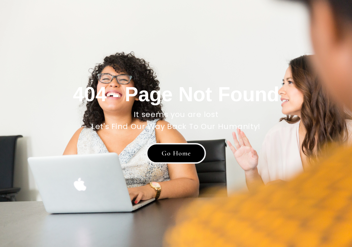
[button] (176, 153)
